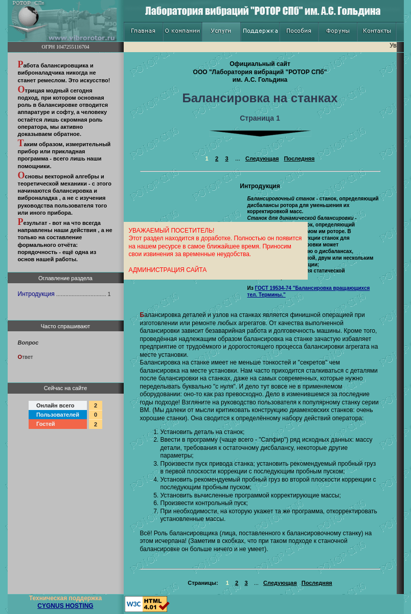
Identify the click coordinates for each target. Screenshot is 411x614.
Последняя (299, 158)
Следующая (262, 158)
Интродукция (36, 294)
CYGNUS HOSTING (65, 605)
